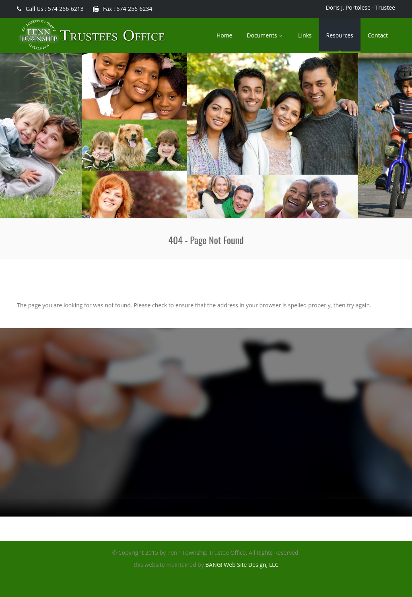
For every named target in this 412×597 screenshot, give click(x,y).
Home (224, 35)
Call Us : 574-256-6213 (50, 8)
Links (304, 35)
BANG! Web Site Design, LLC (241, 564)
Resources (339, 35)
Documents (265, 35)
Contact (378, 35)
